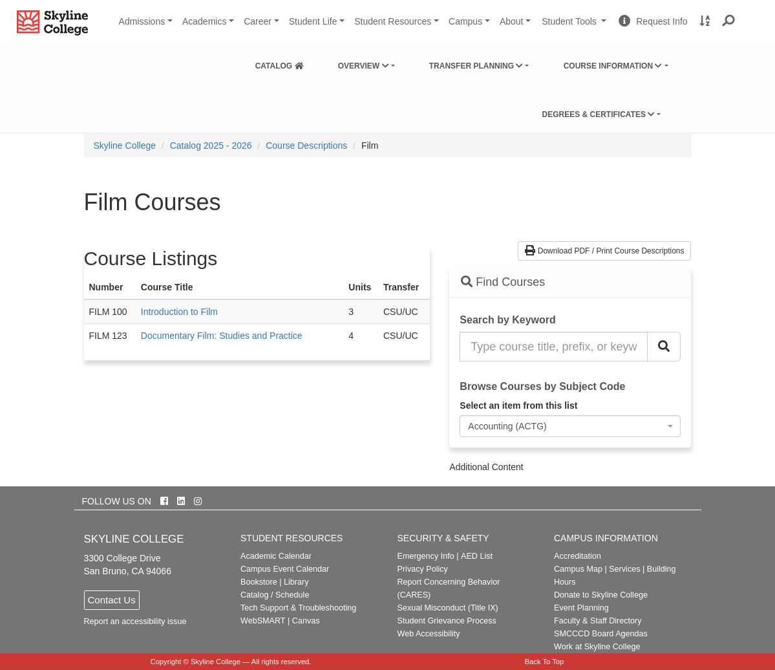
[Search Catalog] (664, 347)
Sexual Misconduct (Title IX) (448, 607)
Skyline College (125, 145)
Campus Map (578, 569)
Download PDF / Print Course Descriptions (604, 250)
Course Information (613, 65)
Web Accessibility (429, 633)
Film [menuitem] (369, 145)
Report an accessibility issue (135, 621)
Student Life (313, 21)
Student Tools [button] (575, 26)
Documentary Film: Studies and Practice (222, 335)
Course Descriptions (306, 145)
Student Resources (392, 21)
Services (624, 569)
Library (296, 582)
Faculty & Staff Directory (598, 620)
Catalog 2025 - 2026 (211, 145)
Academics (204, 21)
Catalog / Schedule (274, 595)
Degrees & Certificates (598, 114)
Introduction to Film (179, 312)
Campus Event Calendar (284, 569)
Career (257, 21)
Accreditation (577, 556)
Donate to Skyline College (601, 595)
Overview (363, 65)
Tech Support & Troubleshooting (298, 607)
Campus (465, 21)
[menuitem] (279, 63)
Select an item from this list (518, 405)
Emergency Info (426, 556)
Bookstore (258, 582)
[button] (729, 21)
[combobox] (570, 426)
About (512, 21)
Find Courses (503, 282)
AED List (477, 556)
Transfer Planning (476, 65)
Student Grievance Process (447, 620)
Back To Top (544, 661)
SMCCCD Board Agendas (601, 633)
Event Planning (581, 607)
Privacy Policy (423, 569)
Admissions (142, 21)
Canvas (306, 620)
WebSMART (263, 620)
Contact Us (112, 599)
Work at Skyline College (597, 646)
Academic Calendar (276, 556)
